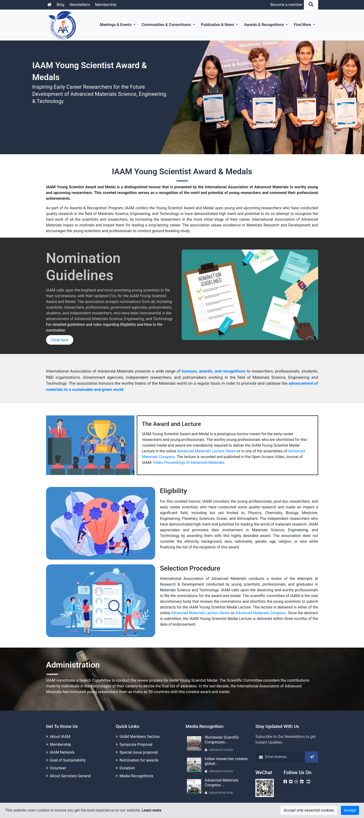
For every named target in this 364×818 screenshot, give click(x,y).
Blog (60, 4)
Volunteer (58, 767)
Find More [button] (303, 24)
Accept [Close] (350, 810)
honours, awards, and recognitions (213, 371)
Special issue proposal (139, 752)
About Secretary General (70, 775)
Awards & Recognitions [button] (264, 24)
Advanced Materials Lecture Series (206, 451)
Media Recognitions (136, 775)
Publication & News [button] (218, 24)
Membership (105, 4)
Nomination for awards (139, 759)
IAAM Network (62, 752)
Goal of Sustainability (68, 759)
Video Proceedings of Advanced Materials (188, 462)
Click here (60, 339)
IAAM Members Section (140, 736)
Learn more (151, 810)
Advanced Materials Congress (260, 613)
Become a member (286, 4)
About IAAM (60, 736)
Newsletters (79, 4)
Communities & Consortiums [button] (167, 24)
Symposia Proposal (136, 744)
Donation (127, 767)
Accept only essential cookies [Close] (309, 810)
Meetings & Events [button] (116, 24)
